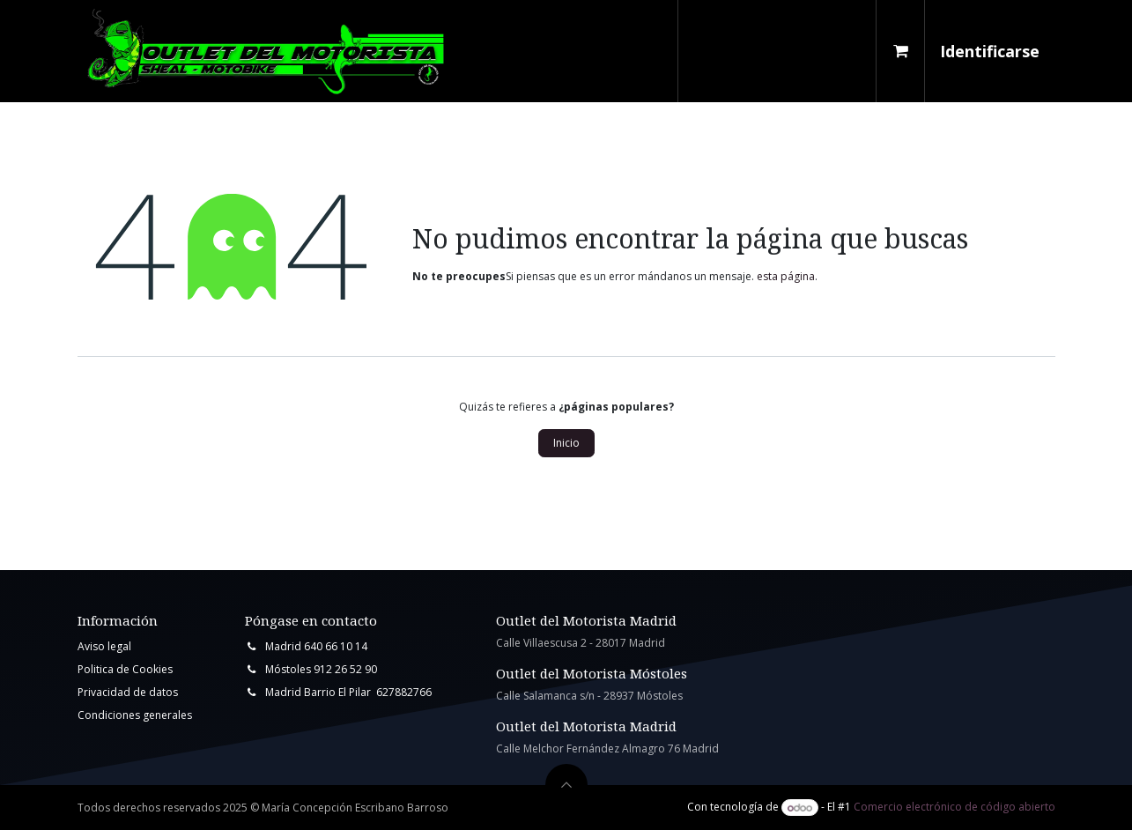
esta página (786, 276)
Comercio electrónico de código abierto (954, 807)
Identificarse (990, 51)
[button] (566, 785)
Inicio (566, 442)
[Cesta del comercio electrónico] (900, 51)
